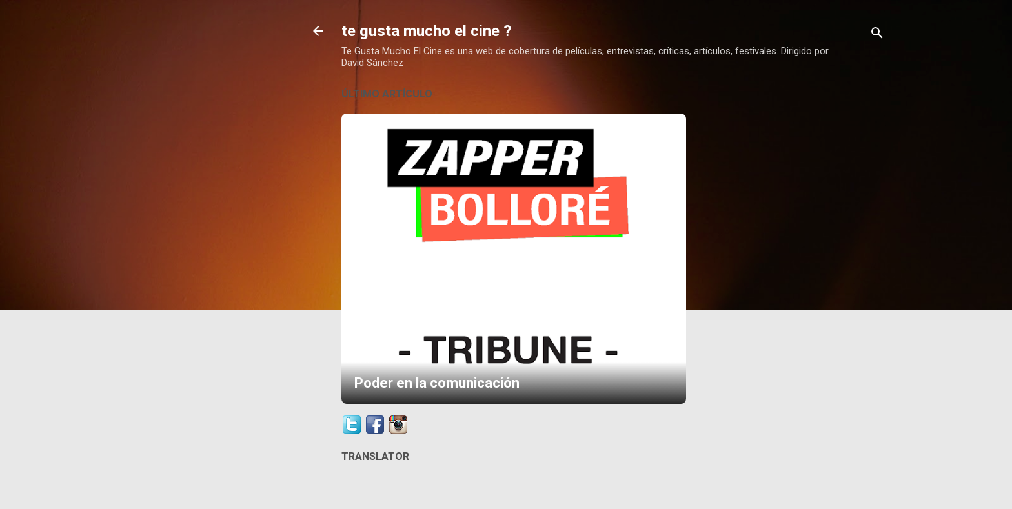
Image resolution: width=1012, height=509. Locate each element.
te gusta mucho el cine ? (426, 31)
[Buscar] (877, 35)
